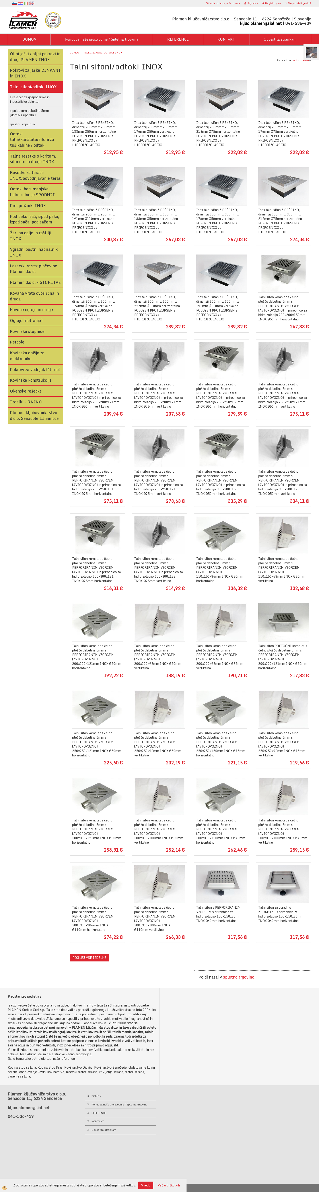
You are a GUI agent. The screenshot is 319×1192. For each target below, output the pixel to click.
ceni (296, 60)
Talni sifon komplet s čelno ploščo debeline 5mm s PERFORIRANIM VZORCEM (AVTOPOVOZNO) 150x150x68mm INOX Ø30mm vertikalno (281, 570)
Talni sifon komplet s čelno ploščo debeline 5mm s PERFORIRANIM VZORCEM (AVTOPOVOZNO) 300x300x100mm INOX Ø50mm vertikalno (158, 831)
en (31, 3)
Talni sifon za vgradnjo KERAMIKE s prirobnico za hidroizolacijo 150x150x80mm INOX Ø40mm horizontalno (280, 914)
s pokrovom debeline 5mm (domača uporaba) (29, 113)
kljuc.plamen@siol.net (261, 23)
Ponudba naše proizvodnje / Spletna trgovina (101, 39)
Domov (75, 52)
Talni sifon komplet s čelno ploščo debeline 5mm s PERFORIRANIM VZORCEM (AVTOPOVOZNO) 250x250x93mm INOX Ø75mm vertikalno (281, 744)
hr (20, 3)
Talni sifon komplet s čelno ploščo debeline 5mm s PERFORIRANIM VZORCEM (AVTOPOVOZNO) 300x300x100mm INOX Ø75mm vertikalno (282, 831)
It (26, 3)
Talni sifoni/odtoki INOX (103, 52)
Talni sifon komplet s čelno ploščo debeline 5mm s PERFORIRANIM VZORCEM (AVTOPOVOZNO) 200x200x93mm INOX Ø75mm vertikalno (219, 657)
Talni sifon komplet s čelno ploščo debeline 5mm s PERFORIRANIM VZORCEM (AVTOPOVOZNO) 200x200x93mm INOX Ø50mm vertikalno (157, 657)
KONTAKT (226, 39)
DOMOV (29, 39)
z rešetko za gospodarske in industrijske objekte (30, 99)
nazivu (306, 60)
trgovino (246, 977)
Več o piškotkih (169, 1185)
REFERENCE (178, 39)
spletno (230, 977)
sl (14, 3)
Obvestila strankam (280, 39)
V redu (145, 1185)
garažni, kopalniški (23, 124)
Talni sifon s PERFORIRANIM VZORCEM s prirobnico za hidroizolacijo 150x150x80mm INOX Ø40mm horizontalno (218, 914)
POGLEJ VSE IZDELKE (89, 957)
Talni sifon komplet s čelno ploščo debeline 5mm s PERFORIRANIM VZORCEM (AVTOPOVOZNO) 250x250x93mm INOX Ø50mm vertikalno (157, 744)
